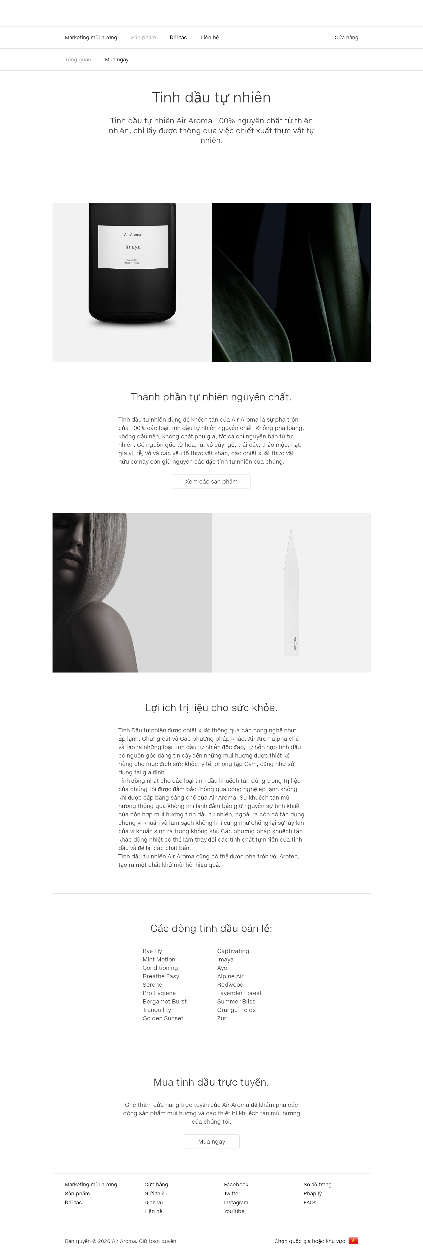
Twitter (232, 1193)
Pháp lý (313, 1193)
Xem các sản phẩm (212, 481)
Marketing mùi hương (91, 37)
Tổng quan (78, 59)
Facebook (236, 1184)
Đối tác (178, 37)
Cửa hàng (346, 37)
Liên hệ (210, 37)
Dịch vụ (154, 1202)
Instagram (236, 1202)
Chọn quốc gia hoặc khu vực (309, 1241)
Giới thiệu (156, 1193)
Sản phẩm (143, 37)
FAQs (310, 1202)
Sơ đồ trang (318, 1184)
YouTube (234, 1211)
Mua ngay (116, 59)
